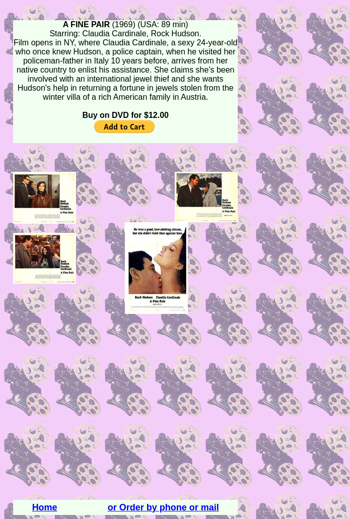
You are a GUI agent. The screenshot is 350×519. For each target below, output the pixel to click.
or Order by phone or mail (163, 507)
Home (44, 507)
